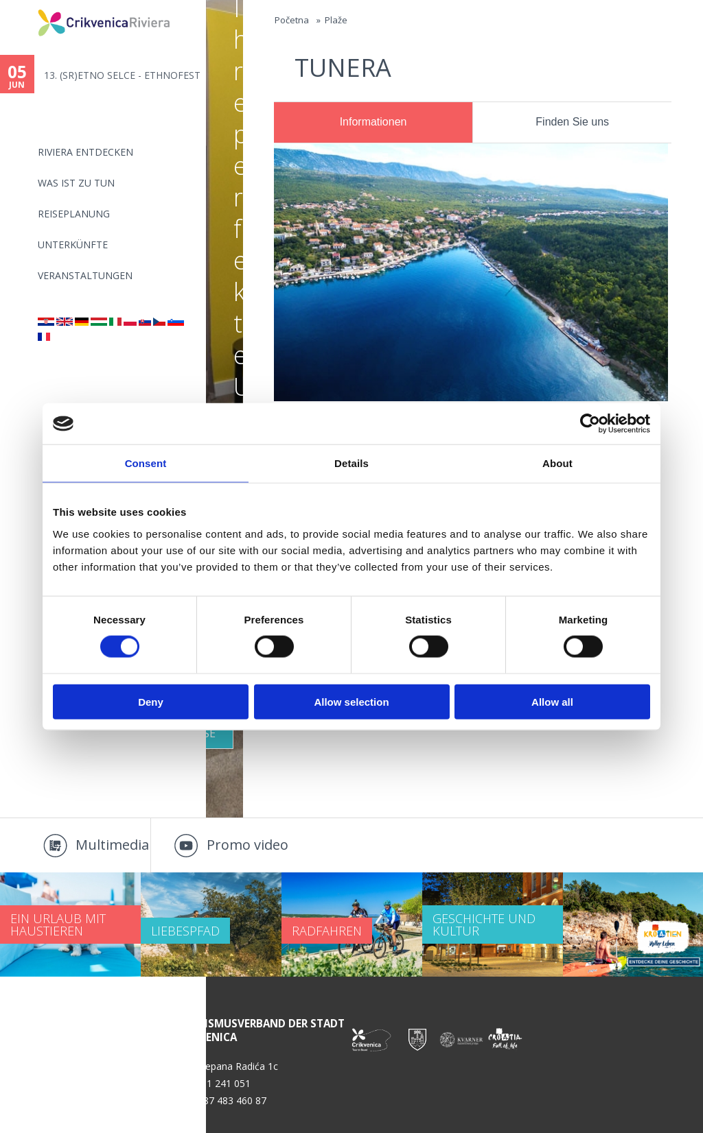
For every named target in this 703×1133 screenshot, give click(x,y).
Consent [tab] (146, 463)
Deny (150, 701)
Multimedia (112, 844)
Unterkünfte (73, 244)
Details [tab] (351, 463)
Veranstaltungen (85, 275)
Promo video (247, 844)
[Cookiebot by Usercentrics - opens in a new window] (590, 424)
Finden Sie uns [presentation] (572, 122)
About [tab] (557, 463)
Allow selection (351, 701)
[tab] (373, 123)
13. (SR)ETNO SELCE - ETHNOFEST (122, 75)
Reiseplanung (74, 213)
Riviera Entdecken (85, 151)
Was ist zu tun (76, 182)
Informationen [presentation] (373, 122)
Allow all (552, 701)
